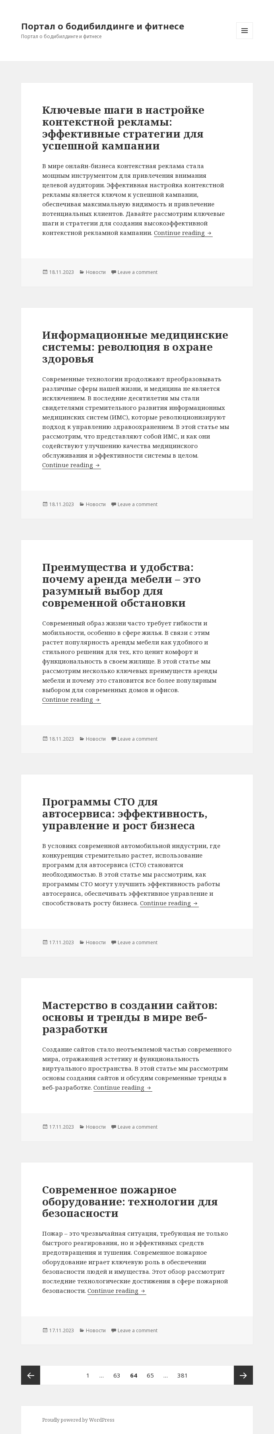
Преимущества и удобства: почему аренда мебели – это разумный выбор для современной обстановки (121, 585)
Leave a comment (137, 272)
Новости (96, 272)
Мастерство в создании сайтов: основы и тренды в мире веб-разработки (130, 1017)
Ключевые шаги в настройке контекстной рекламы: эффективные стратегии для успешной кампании (123, 128)
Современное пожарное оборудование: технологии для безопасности (130, 1201)
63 (118, 1372)
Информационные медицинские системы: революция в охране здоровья (135, 347)
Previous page (30, 1375)
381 (184, 1372)
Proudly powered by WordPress (78, 1420)
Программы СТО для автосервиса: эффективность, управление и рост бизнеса (125, 813)
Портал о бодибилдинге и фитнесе (102, 26)
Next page (243, 1375)
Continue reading (183, 233)
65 (152, 1372)
